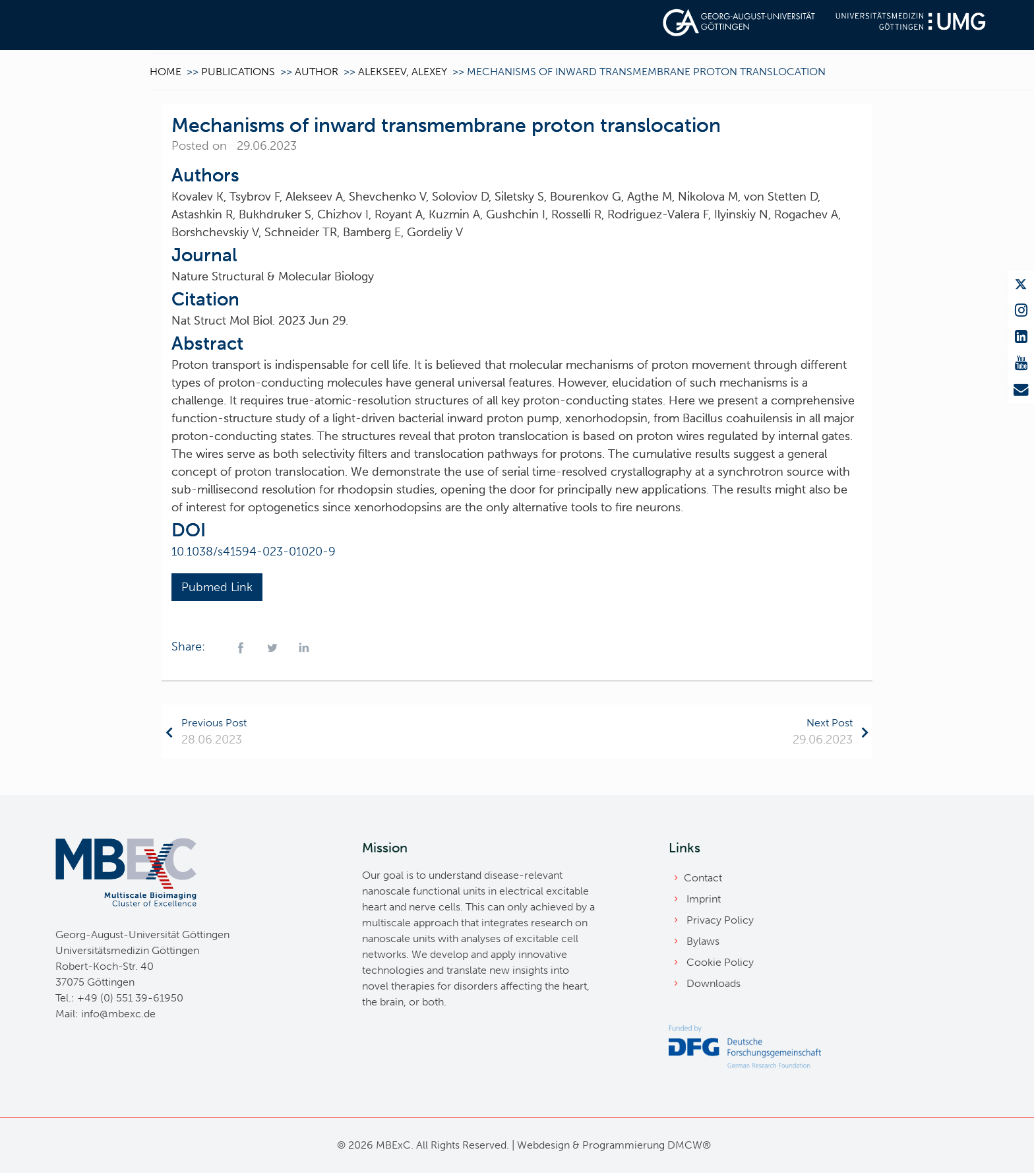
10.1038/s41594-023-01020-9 (253, 551)
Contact (703, 878)
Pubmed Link (217, 587)
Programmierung (623, 1145)
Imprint (703, 899)
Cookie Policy (720, 962)
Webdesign (543, 1145)
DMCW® (689, 1145)
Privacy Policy (720, 920)
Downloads (713, 983)
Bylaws (702, 941)
